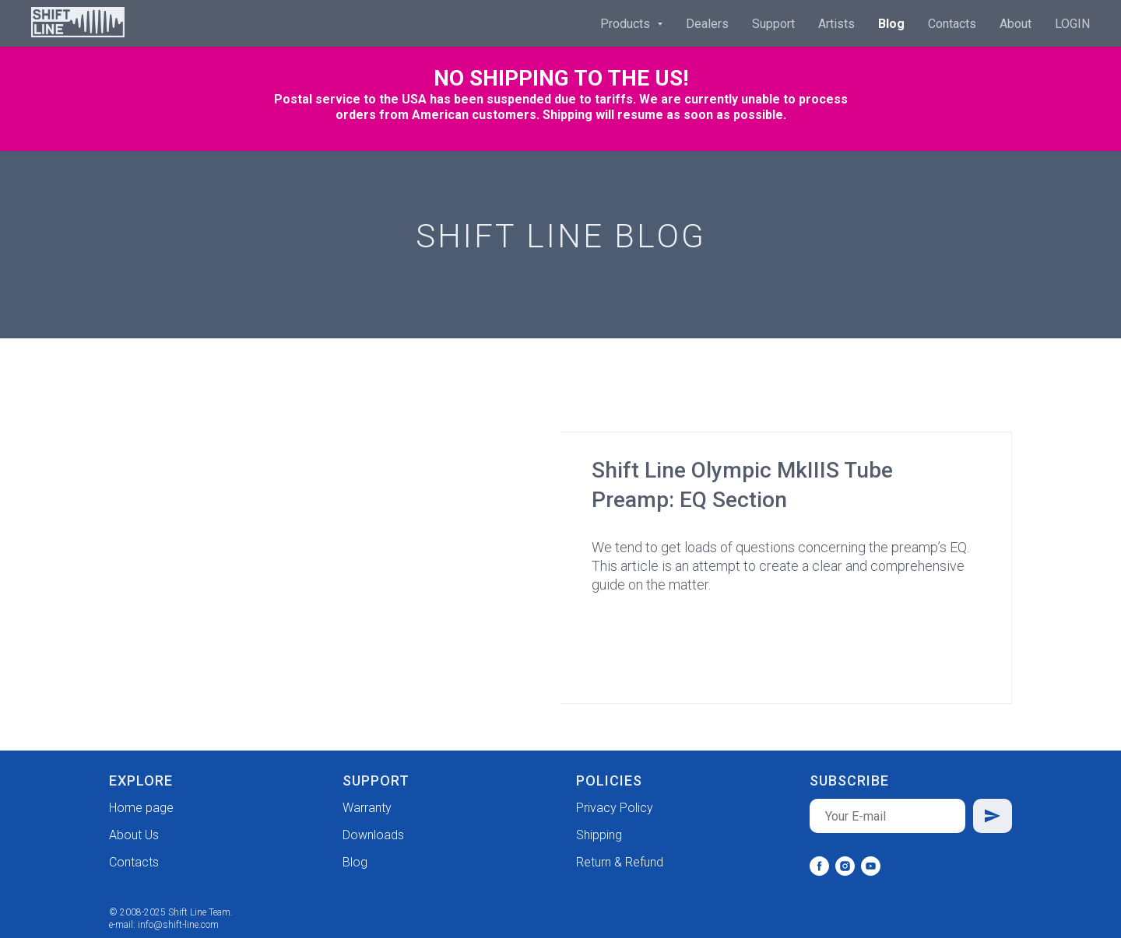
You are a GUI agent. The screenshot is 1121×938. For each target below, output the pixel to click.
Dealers (707, 23)
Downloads (373, 835)
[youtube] (870, 866)
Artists (836, 23)
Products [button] (626, 23)
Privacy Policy (614, 807)
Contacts (952, 23)
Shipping (599, 835)
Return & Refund (619, 862)
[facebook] (819, 866)
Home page (141, 807)
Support (773, 23)
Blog (891, 23)
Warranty (367, 807)
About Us (134, 835)
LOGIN (1072, 23)
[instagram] (845, 866)
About (1015, 23)
